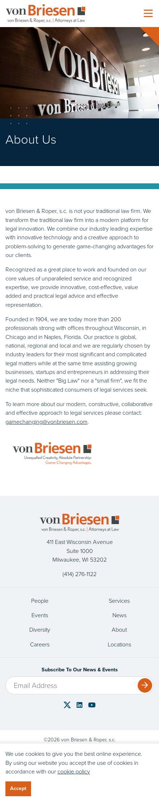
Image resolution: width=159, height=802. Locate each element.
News (119, 615)
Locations (119, 644)
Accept (18, 788)
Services (119, 600)
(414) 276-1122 (79, 574)
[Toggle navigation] (148, 13)
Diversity (39, 629)
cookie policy (73, 771)
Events (39, 615)
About (119, 629)
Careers (40, 644)
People (39, 600)
